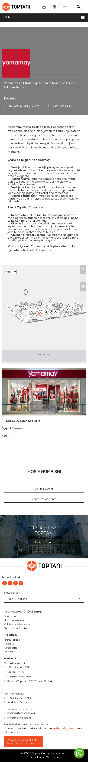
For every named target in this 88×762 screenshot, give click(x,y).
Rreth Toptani (12, 640)
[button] (44, 489)
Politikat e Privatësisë (17, 624)
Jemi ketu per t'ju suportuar (24, 743)
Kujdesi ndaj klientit (64, 728)
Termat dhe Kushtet (16, 628)
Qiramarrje (10, 648)
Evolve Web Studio (49, 757)
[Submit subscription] (77, 599)
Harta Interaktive (14, 620)
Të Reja (8, 651)
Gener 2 (9, 644)
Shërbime (10, 616)
